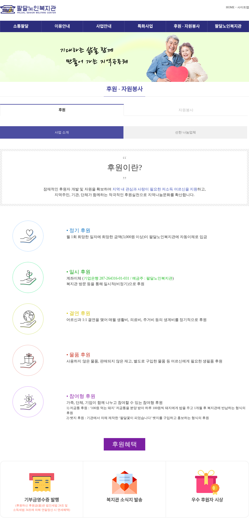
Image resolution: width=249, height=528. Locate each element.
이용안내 (62, 26)
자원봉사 (185, 110)
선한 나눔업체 (185, 132)
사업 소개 (62, 132)
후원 (62, 110)
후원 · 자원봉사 (187, 26)
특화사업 (145, 26)
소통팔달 (20, 26)
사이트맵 (243, 7)
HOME (230, 7)
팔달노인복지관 (228, 26)
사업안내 (103, 26)
